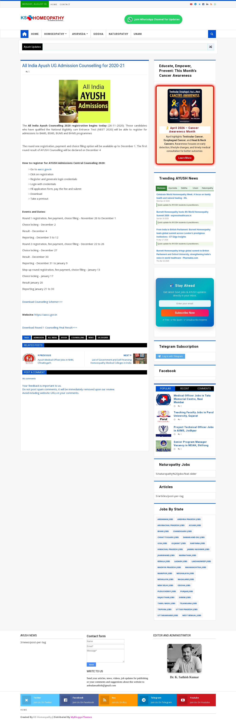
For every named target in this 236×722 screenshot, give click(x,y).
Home (54, 4)
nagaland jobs (186, 579)
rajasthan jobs (166, 597)
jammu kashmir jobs (198, 549)
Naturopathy (118, 34)
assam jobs (195, 525)
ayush (64, 337)
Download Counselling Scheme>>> (42, 301)
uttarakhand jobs (168, 615)
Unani (138, 34)
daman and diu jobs (194, 537)
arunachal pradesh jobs (171, 525)
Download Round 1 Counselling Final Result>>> (49, 327)
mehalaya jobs (165, 579)
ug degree (103, 337)
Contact (65, 4)
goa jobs (162, 543)
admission (39, 337)
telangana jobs (188, 603)
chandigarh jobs (182, 531)
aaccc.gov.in (44, 169)
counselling (77, 337)
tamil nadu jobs (166, 603)
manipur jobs (165, 573)
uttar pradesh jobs (187, 609)
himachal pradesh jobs (170, 549)
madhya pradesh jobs (169, 567)
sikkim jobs (185, 597)
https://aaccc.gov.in (45, 314)
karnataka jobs (187, 555)
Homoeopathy (54, 34)
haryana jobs (197, 543)
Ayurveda (79, 34)
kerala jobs (164, 561)
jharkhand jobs (166, 555)
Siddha (98, 34)
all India (52, 337)
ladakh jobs (180, 561)
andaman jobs (165, 519)
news (91, 337)
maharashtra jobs (195, 567)
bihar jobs (163, 531)
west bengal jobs (191, 615)
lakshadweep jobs (201, 561)
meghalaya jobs (185, 573)
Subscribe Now (185, 312)
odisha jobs (184, 585)
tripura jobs (165, 609)
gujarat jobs (178, 543)
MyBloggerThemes (81, 717)
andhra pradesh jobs (189, 519)
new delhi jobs (165, 585)
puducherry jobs (167, 591)
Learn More (184, 158)
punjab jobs (186, 591)
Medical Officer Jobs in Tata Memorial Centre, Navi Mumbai (192, 399)
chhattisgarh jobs (168, 537)
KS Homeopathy (42, 717)
